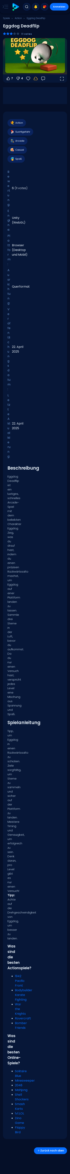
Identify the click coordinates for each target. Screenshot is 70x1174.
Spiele (6, 18)
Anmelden (59, 6)
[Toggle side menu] (4, 7)
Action (18, 18)
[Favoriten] (28, 78)
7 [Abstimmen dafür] (9, 78)
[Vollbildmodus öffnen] (62, 78)
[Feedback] (43, 78)
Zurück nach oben (50, 1150)
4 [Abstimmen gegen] (19, 78)
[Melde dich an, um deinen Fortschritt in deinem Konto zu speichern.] (35, 78)
